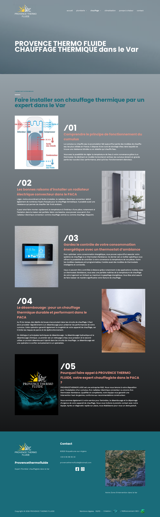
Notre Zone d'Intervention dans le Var (121, 492)
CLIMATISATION (110, 11)
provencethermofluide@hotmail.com (75, 463)
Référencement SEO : (133, 511)
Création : (111, 511)
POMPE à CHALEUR (126, 11)
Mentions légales (87, 511)
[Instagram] (83, 469)
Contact (140, 11)
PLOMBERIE (80, 11)
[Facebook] (77, 469)
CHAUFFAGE (94, 11)
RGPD (98, 511)
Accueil (70, 11)
